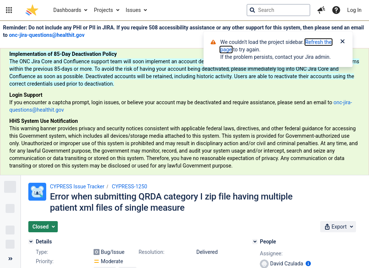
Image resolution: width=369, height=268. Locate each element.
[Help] (336, 10)
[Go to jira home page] (32, 10)
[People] (255, 241)
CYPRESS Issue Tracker (77, 186)
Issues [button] (133, 10)
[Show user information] (308, 264)
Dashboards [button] (67, 10)
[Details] (31, 241)
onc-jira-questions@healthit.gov (47, 35)
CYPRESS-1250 (129, 186)
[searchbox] (278, 10)
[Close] (342, 42)
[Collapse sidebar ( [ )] (10, 258)
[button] (9, 10)
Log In (354, 10)
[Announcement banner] (184, 98)
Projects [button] (103, 10)
